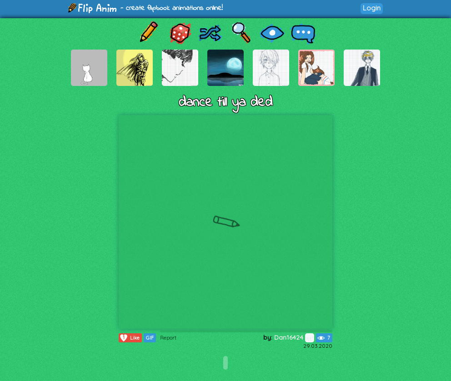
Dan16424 (294, 337)
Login (372, 8)
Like (129, 337)
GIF (150, 338)
